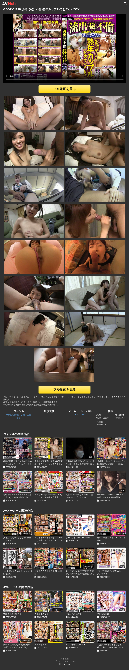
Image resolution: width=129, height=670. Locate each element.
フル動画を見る (64, 89)
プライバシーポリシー (65, 661)
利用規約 (65, 659)
